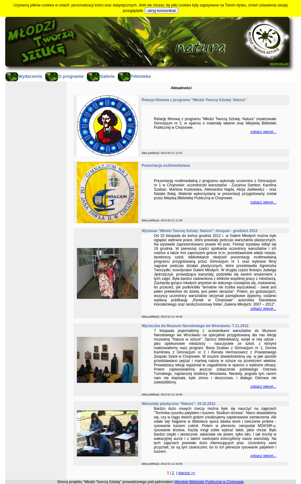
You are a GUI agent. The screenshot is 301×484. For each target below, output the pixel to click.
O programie (64, 76)
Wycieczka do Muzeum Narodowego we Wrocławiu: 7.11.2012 (195, 326)
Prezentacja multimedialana (166, 165)
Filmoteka (134, 76)
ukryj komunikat (161, 10)
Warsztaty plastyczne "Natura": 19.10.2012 (179, 404)
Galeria (100, 76)
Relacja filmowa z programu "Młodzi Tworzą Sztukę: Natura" (194, 100)
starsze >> (186, 473)
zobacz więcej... (263, 132)
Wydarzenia (23, 76)
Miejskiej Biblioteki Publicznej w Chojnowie (209, 482)
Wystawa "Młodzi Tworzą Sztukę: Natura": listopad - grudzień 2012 (200, 231)
